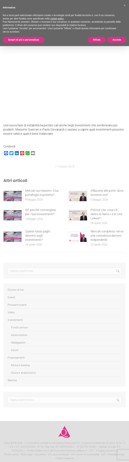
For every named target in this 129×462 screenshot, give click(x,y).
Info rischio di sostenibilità (85, 454)
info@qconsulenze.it (107, 450)
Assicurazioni (19, 335)
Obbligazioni (18, 342)
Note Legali (27, 454)
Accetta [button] (116, 39)
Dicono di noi (16, 289)
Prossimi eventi (17, 304)
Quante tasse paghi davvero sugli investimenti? (37, 235)
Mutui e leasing (20, 365)
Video (11, 312)
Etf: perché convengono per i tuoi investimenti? (40, 212)
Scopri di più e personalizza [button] (23, 39)
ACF (103, 454)
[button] (124, 5)
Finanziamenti (16, 357)
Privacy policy (12, 454)
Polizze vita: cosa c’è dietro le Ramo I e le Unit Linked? (106, 214)
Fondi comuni (19, 327)
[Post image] (12, 196)
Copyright (9, 443)
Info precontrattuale (59, 454)
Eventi (11, 297)
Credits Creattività (64, 458)
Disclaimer (40, 454)
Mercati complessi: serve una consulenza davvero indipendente (107, 235)
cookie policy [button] (56, 18)
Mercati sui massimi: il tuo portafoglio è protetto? (42, 193)
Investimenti (15, 320)
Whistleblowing (116, 454)
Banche (12, 380)
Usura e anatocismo (23, 372)
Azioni (14, 350)
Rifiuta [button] (96, 39)
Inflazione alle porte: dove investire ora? (107, 193)
